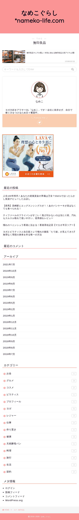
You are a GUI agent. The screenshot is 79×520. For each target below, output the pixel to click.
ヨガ (41, 408)
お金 (41, 373)
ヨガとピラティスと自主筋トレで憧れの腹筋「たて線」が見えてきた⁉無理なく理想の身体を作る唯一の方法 (39, 233)
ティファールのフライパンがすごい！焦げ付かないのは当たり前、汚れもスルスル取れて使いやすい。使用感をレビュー (39, 216)
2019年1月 (9, 315)
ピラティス (41, 394)
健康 (41, 436)
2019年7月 (9, 290)
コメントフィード (15, 496)
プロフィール (41, 401)
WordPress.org (14, 500)
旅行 (41, 457)
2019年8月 (9, 283)
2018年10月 (10, 335)
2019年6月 (9, 296)
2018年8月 (9, 347)
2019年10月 (10, 271)
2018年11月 (10, 328)
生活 (41, 464)
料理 (41, 450)
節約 (41, 471)
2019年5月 (9, 303)
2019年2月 (9, 309)
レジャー (41, 415)
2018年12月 (10, 322)
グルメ (41, 380)
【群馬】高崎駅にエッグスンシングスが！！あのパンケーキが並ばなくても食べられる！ (39, 207)
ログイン (10, 488)
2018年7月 (9, 354)
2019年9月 (9, 277)
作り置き (41, 429)
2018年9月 (9, 341)
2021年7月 (9, 264)
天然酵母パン (41, 443)
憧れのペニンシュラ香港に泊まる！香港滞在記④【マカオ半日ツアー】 (39, 225)
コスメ (41, 387)
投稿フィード (12, 492)
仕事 (41, 422)
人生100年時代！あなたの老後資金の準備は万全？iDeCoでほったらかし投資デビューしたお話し (39, 197)
